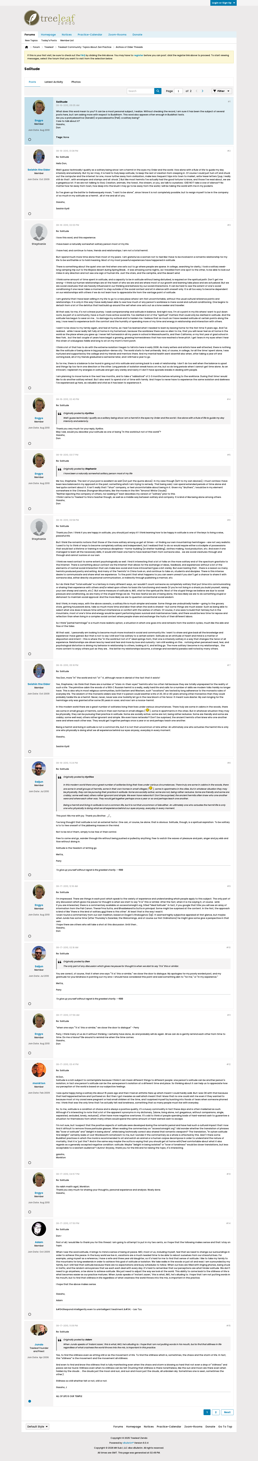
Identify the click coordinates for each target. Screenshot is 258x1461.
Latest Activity (54, 82)
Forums (30, 34)
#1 (229, 101)
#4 (229, 399)
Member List (67, 40)
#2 (229, 150)
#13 (228, 1174)
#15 (228, 1325)
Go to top (225, 1426)
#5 (229, 454)
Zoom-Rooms (117, 34)
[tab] (32, 82)
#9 (229, 886)
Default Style (37, 1426)
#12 (228, 1064)
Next (227, 1412)
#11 (229, 1015)
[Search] (144, 91)
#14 (228, 1223)
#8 (229, 762)
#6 (229, 520)
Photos (76, 82)
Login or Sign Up (223, 2)
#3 (229, 225)
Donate (137, 34)
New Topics (31, 40)
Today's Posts (49, 40)
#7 (229, 665)
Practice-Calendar (90, 34)
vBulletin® (128, 1442)
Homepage (48, 34)
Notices (67, 34)
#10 (228, 947)
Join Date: (33, 130)
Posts (32, 82)
